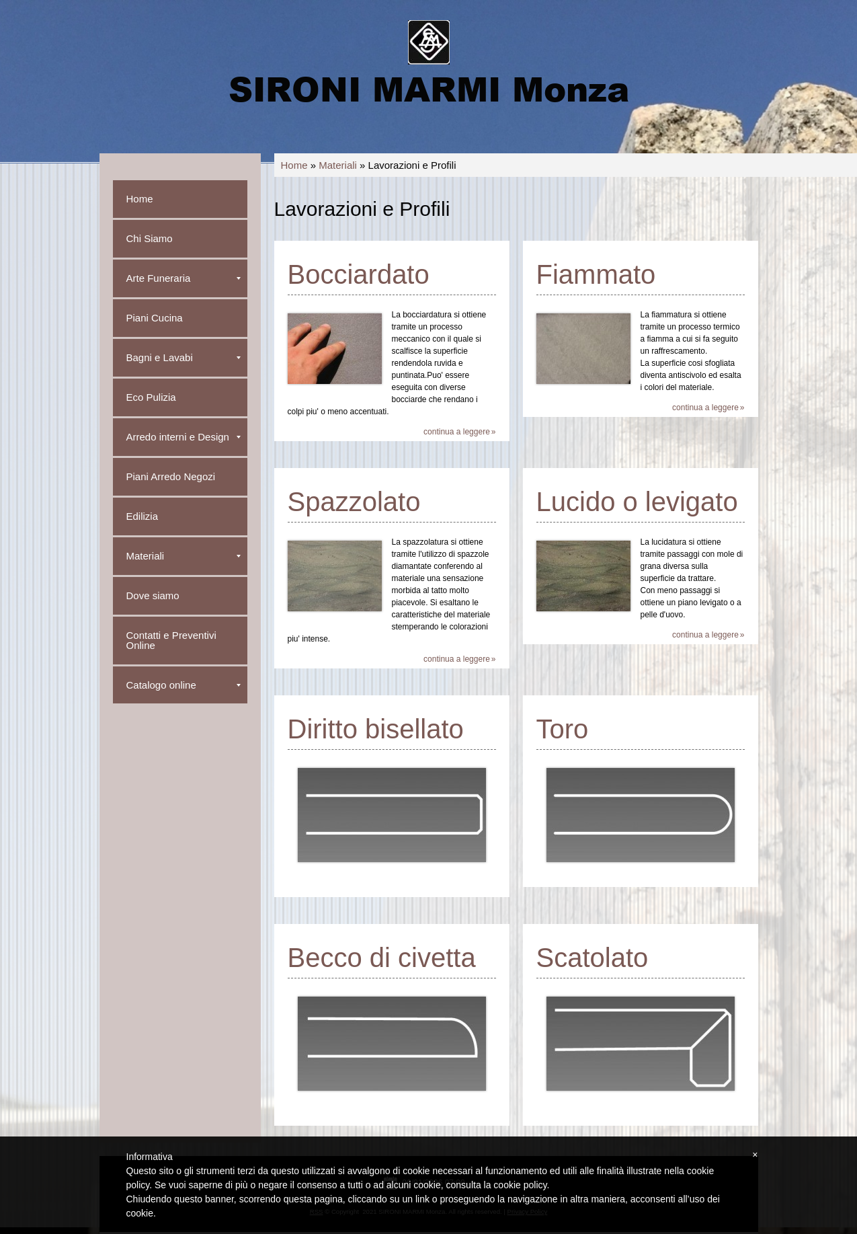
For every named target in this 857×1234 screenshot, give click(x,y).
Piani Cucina (154, 317)
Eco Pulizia (151, 397)
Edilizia (142, 516)
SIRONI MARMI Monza (429, 88)
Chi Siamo (149, 238)
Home (294, 165)
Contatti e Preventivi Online (171, 640)
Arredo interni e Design (183, 436)
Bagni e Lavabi (183, 357)
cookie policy (519, 1185)
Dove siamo (152, 595)
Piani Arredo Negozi (171, 476)
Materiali (338, 165)
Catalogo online (183, 685)
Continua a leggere (456, 432)
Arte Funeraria (183, 278)
